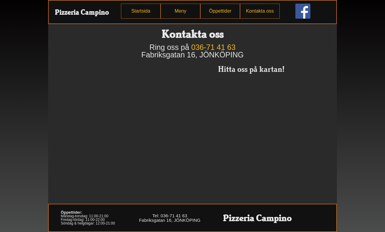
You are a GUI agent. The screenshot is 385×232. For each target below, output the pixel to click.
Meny (180, 11)
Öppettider (220, 11)
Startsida (140, 11)
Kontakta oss (260, 11)
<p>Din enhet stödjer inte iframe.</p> (108, 132)
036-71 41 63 (213, 47)
